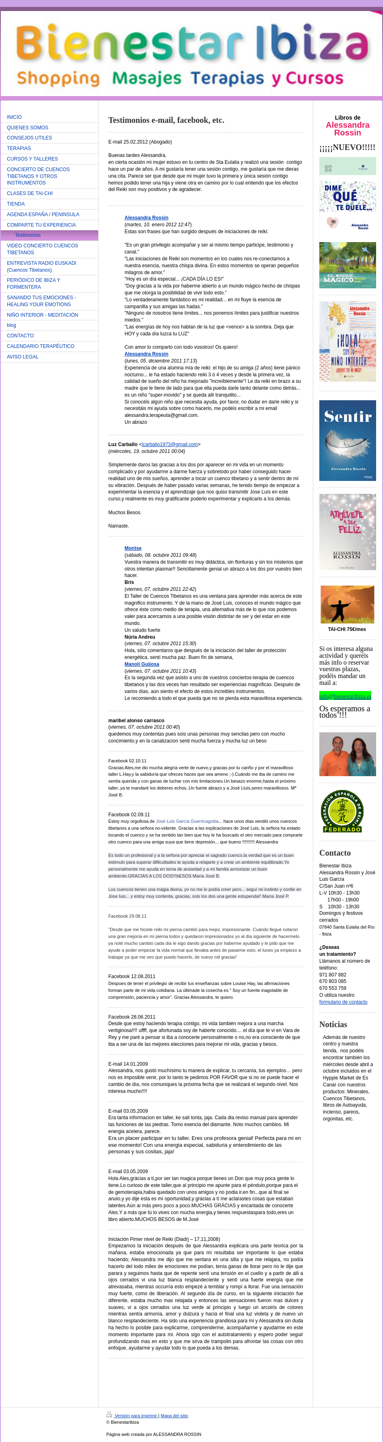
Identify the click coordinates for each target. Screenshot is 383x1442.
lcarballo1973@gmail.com (170, 444)
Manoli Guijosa (142, 664)
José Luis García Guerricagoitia (187, 821)
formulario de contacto (343, 1002)
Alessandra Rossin (146, 218)
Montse (133, 548)
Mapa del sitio (174, 1415)
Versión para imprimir (132, 1415)
